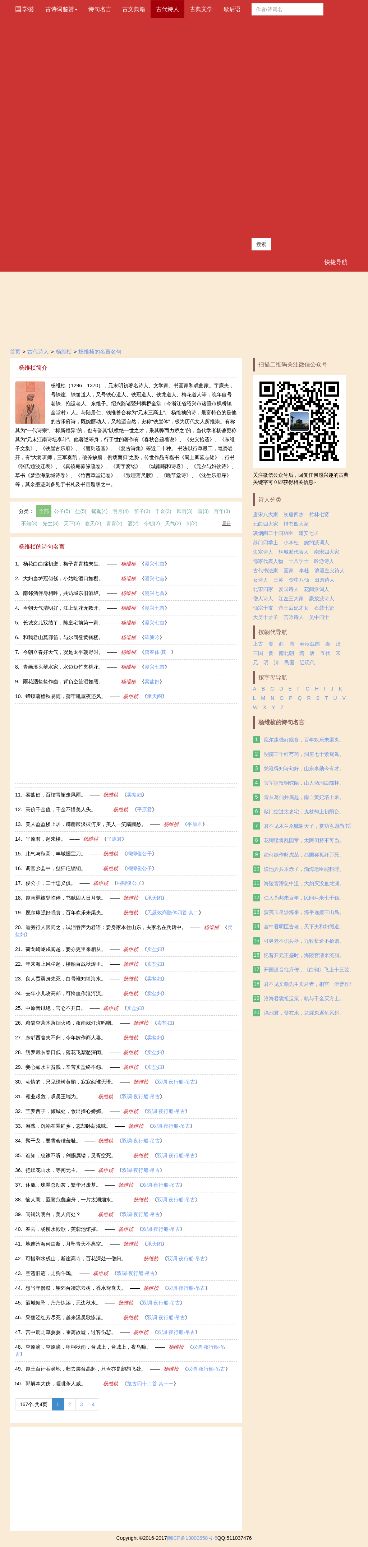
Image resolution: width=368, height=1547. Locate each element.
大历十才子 (265, 617)
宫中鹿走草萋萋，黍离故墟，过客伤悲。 (71, 1332)
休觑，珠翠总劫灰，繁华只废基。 (63, 1185)
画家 (289, 570)
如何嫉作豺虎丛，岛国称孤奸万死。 (304, 855)
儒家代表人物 (268, 561)
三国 (258, 653)
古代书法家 (265, 570)
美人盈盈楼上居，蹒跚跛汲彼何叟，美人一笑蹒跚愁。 (86, 824)
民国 (289, 662)
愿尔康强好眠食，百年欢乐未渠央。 (66, 912)
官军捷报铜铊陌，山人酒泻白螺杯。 (304, 783)
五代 (325, 653)
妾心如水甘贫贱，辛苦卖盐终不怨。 (66, 1067)
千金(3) (163, 511)
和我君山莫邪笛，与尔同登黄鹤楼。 (63, 637)
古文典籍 (133, 9)
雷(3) (203, 511)
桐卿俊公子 (139, 853)
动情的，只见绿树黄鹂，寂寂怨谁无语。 (71, 1082)
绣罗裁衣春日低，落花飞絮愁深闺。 (66, 1052)
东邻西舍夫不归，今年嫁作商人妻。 (66, 1037)
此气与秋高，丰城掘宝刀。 (56, 853)
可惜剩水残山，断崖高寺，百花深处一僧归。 (76, 1258)
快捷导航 (336, 262)
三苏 (278, 580)
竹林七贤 (319, 514)
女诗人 (260, 580)
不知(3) (29, 523)
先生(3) (50, 523)
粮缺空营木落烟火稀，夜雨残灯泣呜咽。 (71, 1023)
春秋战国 (310, 644)
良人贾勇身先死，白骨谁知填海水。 (66, 979)
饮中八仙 (299, 580)
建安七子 (309, 533)
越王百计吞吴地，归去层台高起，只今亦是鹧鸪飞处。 (86, 1369)
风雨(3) (184, 511)
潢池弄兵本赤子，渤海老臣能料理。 (304, 869)
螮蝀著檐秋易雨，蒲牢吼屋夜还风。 (66, 696)
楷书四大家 (296, 524)
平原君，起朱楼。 (46, 839)
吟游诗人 (324, 561)
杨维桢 (64, 351)
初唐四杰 (294, 514)
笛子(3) (142, 511)
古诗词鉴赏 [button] (61, 9)
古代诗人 (167, 9)
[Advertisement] (287, 127)
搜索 (261, 244)
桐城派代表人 (294, 552)
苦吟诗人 (294, 617)
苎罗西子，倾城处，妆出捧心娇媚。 (66, 1111)
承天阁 (154, 696)
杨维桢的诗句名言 (281, 722)
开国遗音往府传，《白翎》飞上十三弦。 (309, 970)
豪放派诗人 (321, 598)
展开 (226, 523)
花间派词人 (316, 589)
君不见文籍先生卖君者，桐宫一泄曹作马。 (311, 984)
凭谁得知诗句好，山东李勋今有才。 (304, 768)
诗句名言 (99, 9)
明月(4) (120, 511)
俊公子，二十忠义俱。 (51, 883)
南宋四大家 (326, 552)
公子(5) (62, 511)
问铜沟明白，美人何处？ (53, 1214)
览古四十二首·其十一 (150, 1383)
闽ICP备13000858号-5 (192, 1538)
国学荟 (24, 9)
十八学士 (299, 561)
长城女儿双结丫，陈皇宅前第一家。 (63, 622)
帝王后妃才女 (294, 608)
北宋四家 (263, 589)
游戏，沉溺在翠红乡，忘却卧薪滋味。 (68, 1126)
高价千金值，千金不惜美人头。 (61, 809)
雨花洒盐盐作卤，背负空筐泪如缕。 (63, 681)
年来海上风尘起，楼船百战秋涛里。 (66, 964)
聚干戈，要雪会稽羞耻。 (53, 1141)
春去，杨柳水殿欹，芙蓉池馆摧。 (63, 1229)
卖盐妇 (152, 681)
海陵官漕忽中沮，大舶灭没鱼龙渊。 (304, 883)
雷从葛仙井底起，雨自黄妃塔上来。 (304, 797)
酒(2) (133, 523)
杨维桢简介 (33, 368)
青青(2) (114, 523)
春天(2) (93, 523)
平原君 (144, 809)
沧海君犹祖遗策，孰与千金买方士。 (304, 998)
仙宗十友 (263, 608)
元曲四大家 (265, 524)
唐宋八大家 (265, 514)
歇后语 (232, 9)
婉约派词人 (316, 542)
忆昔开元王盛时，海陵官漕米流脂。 (304, 955)
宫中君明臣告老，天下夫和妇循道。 (304, 926)
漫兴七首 (154, 564)
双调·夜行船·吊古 (176, 1082)
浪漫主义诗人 (329, 570)
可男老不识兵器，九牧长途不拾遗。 (304, 941)
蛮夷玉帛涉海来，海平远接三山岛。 (304, 912)
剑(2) (191, 523)
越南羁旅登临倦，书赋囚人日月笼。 (66, 898)
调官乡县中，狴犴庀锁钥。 (56, 868)
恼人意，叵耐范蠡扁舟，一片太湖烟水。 (71, 1199)
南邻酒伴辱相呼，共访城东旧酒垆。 (63, 593)
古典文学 (201, 9)
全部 (44, 511)
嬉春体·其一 (157, 652)
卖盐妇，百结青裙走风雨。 (56, 795)
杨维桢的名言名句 (99, 351)
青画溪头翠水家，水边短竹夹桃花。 (63, 667)
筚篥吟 (152, 637)
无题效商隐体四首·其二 (173, 912)
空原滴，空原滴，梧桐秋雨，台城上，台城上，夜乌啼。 (88, 1347)
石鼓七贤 (324, 608)
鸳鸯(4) (99, 511)
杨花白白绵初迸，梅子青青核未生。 (63, 564)
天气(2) (173, 523)
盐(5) (80, 511)
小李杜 (291, 542)
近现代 (307, 662)
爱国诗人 (289, 589)
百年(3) (222, 511)
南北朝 (286, 653)
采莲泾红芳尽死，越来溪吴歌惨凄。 (66, 1317)
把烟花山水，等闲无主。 (53, 1170)
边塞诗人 (263, 552)
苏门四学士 (265, 542)
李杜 (304, 570)
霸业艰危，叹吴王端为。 (53, 1096)
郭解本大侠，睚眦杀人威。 (56, 1383)
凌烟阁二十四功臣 (273, 533)
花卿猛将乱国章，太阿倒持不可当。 (304, 840)
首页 (15, 351)
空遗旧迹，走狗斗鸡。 (51, 1273)
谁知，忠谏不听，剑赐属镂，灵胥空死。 (71, 1155)
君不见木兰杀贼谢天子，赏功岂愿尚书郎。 (311, 826)
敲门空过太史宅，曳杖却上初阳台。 (304, 811)
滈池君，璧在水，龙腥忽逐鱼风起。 (304, 1013)
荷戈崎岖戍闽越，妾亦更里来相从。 (66, 949)
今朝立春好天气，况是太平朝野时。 (63, 652)
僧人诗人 (263, 598)
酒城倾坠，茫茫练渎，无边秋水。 (63, 1303)
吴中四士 (319, 617)
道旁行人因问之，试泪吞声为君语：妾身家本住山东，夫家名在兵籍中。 (106, 927)
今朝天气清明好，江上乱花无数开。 (63, 608)
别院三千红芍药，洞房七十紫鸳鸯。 (304, 754)
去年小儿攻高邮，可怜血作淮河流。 (66, 993)
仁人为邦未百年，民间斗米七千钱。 (304, 898)
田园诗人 (324, 580)
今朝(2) (152, 523)
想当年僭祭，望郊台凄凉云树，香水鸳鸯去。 (76, 1288)
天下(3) (72, 523)
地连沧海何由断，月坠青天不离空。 (66, 1244)
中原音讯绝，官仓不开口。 (56, 1008)
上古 (258, 644)
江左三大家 (291, 598)
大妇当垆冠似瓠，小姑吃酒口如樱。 (63, 578)
